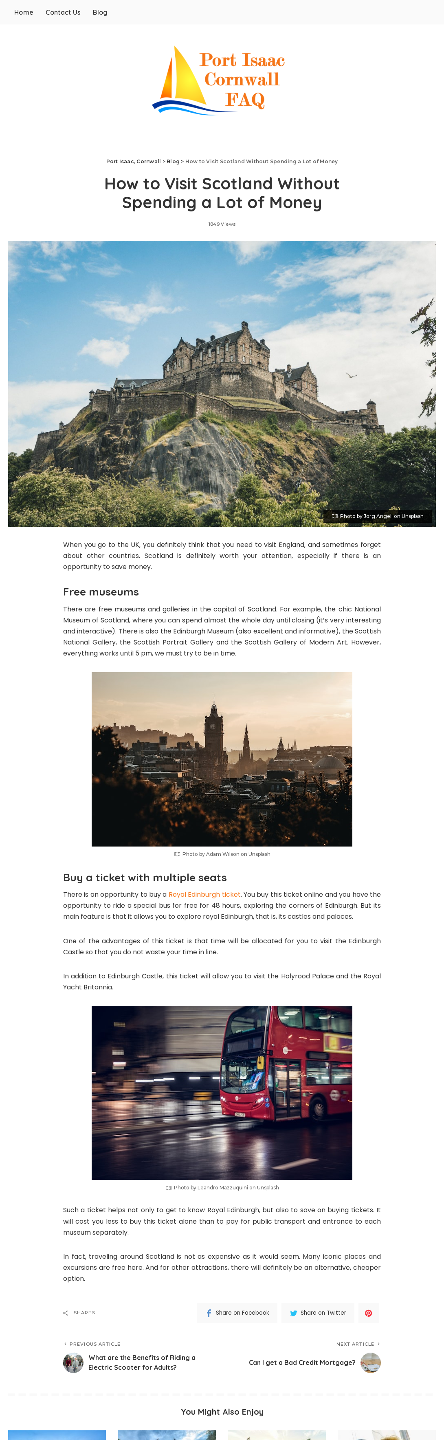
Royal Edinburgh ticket (205, 894)
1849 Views (222, 224)
